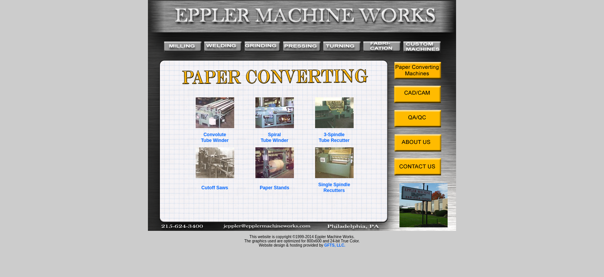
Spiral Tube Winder (275, 137)
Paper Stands (274, 187)
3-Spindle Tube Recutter (334, 137)
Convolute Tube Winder (215, 137)
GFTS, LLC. (334, 245)
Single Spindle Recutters (334, 187)
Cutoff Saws (214, 187)
